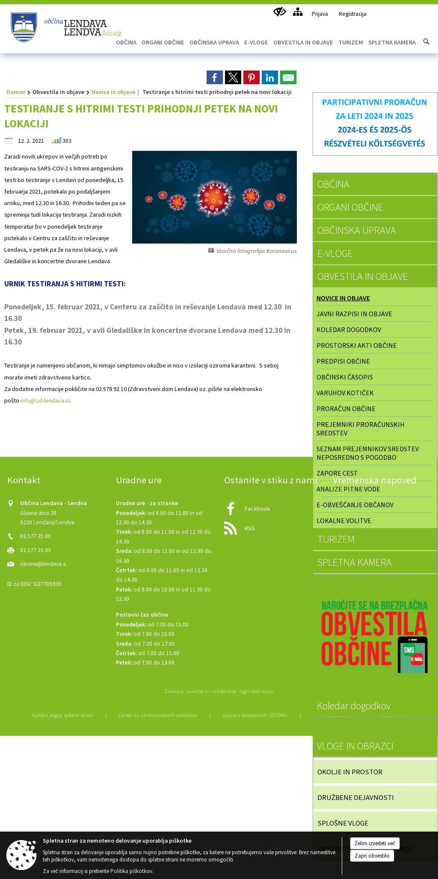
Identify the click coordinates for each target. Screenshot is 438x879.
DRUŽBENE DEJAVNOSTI (355, 797)
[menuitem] (163, 42)
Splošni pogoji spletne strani (62, 714)
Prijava (320, 14)
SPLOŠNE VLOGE (342, 823)
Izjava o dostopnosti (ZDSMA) (255, 714)
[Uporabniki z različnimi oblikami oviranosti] (279, 12)
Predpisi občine (343, 361)
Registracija (353, 14)
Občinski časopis (345, 377)
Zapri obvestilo (372, 855)
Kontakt (23, 480)
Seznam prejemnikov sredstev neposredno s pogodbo (368, 453)
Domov (15, 92)
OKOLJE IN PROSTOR (349, 771)
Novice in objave (113, 92)
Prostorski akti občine (357, 345)
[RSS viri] (273, 525)
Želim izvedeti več (375, 843)
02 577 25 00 (35, 536)
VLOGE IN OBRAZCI (355, 746)
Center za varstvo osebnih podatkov (157, 714)
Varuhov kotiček (345, 392)
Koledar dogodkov (349, 329)
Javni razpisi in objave (354, 313)
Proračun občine (346, 408)
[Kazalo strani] (297, 12)
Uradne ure (139, 480)
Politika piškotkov (131, 871)
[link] (214, 77)
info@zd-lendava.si (45, 400)
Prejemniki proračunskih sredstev (361, 428)
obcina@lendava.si (43, 563)
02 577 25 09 (35, 550)
